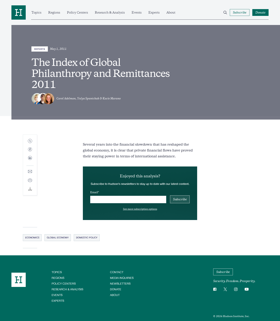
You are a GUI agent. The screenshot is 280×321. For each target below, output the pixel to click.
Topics (36, 12)
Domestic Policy (86, 237)
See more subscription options (140, 209)
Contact (116, 272)
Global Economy (58, 237)
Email (94, 192)
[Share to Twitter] (30, 141)
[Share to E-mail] (30, 171)
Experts (154, 12)
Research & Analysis (110, 12)
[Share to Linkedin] (30, 161)
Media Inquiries (122, 277)
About (170, 12)
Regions (54, 12)
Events (137, 12)
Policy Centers (77, 12)
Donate (115, 289)
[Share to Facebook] (30, 149)
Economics (32, 237)
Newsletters (120, 283)
